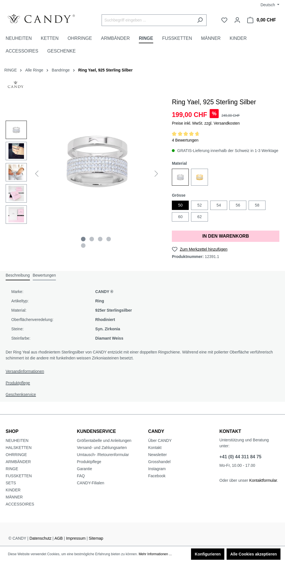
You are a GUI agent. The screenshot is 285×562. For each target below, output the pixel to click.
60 (180, 216)
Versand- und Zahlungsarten (102, 447)
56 (238, 205)
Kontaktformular (263, 480)
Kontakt (154, 447)
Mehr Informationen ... (155, 554)
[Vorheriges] (36, 173)
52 (199, 205)
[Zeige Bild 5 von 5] (83, 245)
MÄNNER (14, 497)
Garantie (84, 468)
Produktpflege (18, 383)
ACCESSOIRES (20, 504)
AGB (58, 538)
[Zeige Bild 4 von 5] (108, 239)
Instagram (157, 468)
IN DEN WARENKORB (225, 236)
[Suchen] (200, 20)
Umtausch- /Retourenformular (103, 454)
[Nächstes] (156, 173)
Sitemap (96, 538)
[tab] (18, 275)
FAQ (81, 476)
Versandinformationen (25, 371)
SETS (11, 483)
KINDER (13, 490)
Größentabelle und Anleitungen (104, 440)
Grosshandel (159, 461)
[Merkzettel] (224, 20)
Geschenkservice (21, 394)
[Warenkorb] (261, 20)
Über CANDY (160, 440)
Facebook (156, 476)
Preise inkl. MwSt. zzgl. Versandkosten (206, 123)
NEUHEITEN (17, 440)
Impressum (75, 538)
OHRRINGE (16, 454)
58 (257, 205)
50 (180, 205)
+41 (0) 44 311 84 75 (241, 456)
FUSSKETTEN (19, 476)
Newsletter (157, 454)
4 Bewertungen (185, 140)
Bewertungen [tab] (44, 275)
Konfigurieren (208, 554)
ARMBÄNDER (18, 461)
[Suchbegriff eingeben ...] (148, 20)
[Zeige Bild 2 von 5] (91, 239)
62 (199, 216)
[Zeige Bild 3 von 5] (100, 239)
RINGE (12, 468)
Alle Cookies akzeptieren (253, 554)
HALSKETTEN (19, 447)
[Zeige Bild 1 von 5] (83, 239)
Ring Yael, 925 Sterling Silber (105, 70)
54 (218, 205)
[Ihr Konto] (237, 20)
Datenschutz (40, 538)
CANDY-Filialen (90, 483)
